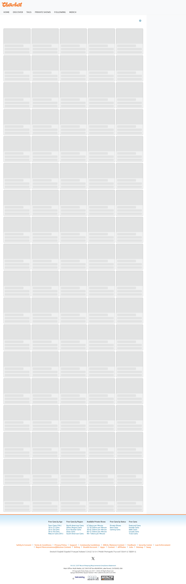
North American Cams (75, 526)
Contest (111, 547)
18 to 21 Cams (53, 528)
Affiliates (122, 547)
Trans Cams (133, 534)
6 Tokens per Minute (95, 526)
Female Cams (134, 528)
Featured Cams (135, 526)
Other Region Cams (74, 528)
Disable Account (90, 547)
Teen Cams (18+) (54, 526)
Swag (148, 547)
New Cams (114, 528)
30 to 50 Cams (53, 532)
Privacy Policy (61, 545)
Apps (102, 547)
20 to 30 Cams (53, 530)
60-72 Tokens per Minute (97, 532)
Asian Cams (70, 532)
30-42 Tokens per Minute (97, 530)
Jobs (131, 547)
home (6, 12)
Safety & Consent (23, 545)
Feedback (131, 545)
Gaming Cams (115, 530)
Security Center (145, 545)
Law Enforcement (162, 545)
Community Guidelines (90, 545)
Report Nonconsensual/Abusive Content (53, 547)
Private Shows (115, 526)
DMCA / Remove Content (113, 545)
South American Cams (75, 534)
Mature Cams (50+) (55, 534)
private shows (43, 12)
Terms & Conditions (42, 545)
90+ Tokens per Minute (96, 534)
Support (73, 545)
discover (18, 12)
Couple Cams (134, 532)
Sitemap (139, 547)
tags (28, 12)
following (60, 12)
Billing (77, 547)
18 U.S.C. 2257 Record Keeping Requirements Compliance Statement (93, 565)
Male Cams (133, 530)
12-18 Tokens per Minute (97, 528)
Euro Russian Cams (73, 530)
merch (72, 12)
